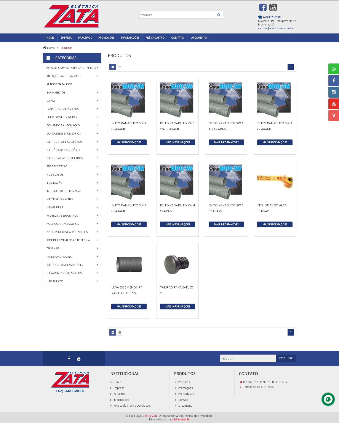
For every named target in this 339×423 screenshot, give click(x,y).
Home (51, 48)
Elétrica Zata (150, 416)
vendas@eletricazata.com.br (275, 28)
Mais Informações (129, 142)
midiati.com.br (181, 419)
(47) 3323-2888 (264, 387)
